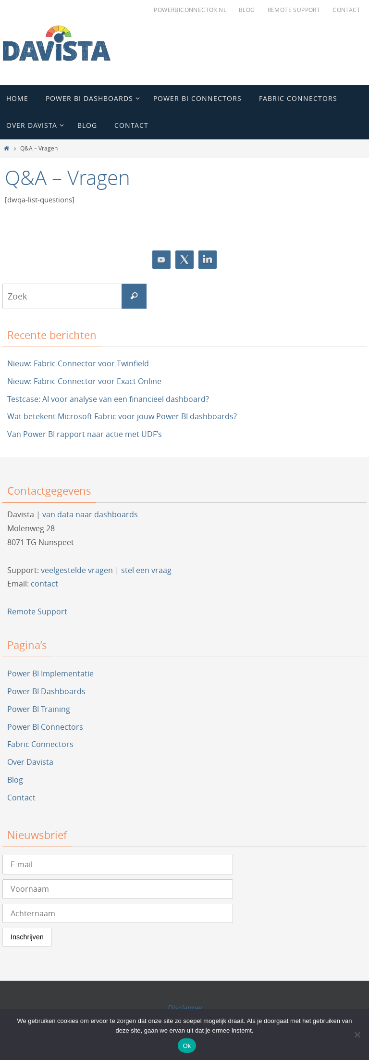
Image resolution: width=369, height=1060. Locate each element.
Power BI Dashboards (46, 691)
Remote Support (294, 9)
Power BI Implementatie (50, 673)
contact (44, 583)
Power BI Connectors (45, 727)
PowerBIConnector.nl (190, 9)
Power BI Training (38, 709)
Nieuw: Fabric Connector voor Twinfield (78, 363)
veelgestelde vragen (77, 570)
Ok (187, 1045)
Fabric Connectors (40, 744)
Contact (346, 9)
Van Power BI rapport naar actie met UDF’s (84, 434)
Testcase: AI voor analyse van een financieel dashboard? (108, 399)
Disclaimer (184, 1007)
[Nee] (357, 1034)
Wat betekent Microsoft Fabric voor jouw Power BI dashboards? (122, 416)
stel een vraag (146, 570)
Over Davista (30, 762)
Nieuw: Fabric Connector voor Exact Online (84, 381)
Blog (247, 9)
